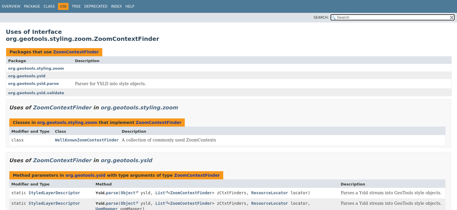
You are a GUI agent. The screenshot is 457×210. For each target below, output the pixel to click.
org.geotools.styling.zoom (36, 68)
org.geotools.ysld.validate (36, 93)
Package (32, 6)
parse (112, 192)
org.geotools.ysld (26, 76)
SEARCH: (321, 17)
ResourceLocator (269, 192)
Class (49, 6)
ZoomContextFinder (76, 52)
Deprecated (96, 6)
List (160, 192)
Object (128, 192)
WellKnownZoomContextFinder (87, 140)
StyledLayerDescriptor (54, 192)
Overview (11, 6)
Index (116, 6)
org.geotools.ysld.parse (33, 83)
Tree (76, 6)
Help (129, 6)
